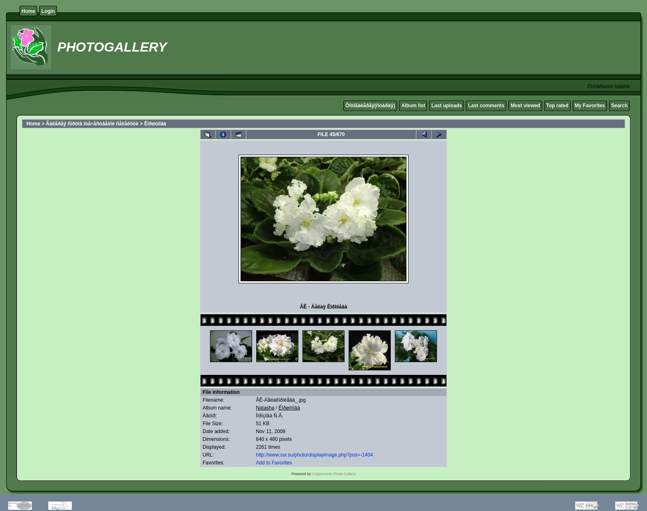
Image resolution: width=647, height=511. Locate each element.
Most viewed (525, 105)
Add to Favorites (274, 463)
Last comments (486, 105)
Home (28, 11)
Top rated (557, 105)
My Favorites (590, 105)
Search (619, 105)
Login (48, 11)
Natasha (265, 408)
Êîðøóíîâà (155, 124)
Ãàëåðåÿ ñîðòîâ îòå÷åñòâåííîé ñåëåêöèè (92, 124)
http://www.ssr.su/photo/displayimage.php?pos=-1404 (314, 455)
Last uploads (446, 105)
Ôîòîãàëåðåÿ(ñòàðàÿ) (370, 105)
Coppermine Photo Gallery (334, 474)
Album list (413, 105)
